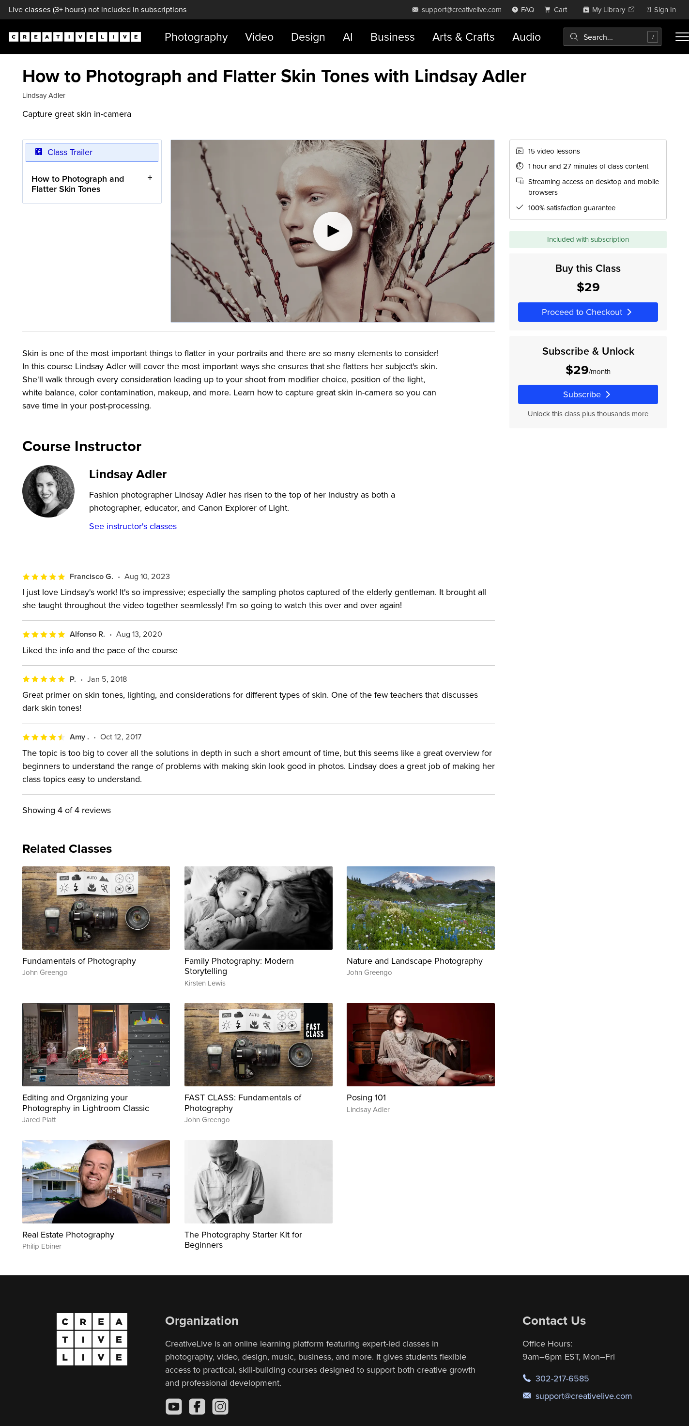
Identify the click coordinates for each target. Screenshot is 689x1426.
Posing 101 (366, 1097)
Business (392, 37)
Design (308, 37)
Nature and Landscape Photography (415, 961)
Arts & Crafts (463, 37)
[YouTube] (174, 1406)
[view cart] (558, 9)
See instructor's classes (133, 526)
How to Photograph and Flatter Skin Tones (77, 183)
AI (348, 37)
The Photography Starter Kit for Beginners (243, 1239)
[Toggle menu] (682, 37)
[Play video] (332, 231)
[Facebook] (197, 1406)
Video (259, 37)
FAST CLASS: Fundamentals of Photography (242, 1102)
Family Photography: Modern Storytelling (239, 966)
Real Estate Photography (68, 1234)
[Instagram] (220, 1406)
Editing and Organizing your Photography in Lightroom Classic (85, 1102)
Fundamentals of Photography (79, 961)
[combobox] (612, 37)
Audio (526, 37)
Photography (196, 37)
